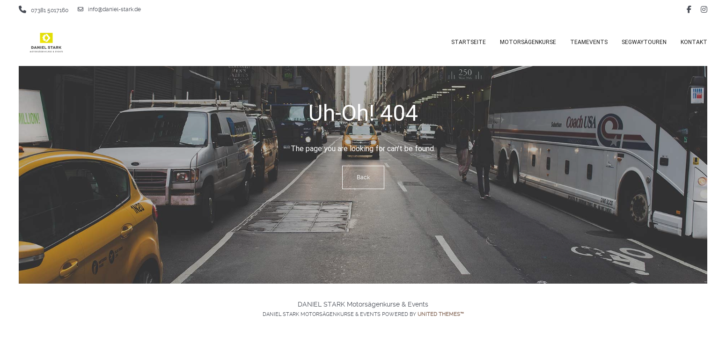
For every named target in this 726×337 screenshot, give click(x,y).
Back (363, 177)
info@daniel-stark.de (109, 9)
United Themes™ (441, 314)
